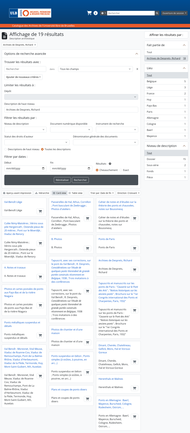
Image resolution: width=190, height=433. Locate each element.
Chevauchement (108, 170)
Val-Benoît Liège (13, 202)
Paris (166, 112)
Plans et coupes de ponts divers (69, 389)
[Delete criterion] (137, 69)
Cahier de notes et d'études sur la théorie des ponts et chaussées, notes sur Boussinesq (117, 205)
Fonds (166, 171)
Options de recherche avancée (25, 54)
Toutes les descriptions (58, 149)
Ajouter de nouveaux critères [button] (22, 77)
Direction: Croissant (127, 193)
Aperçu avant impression (17, 193)
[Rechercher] (131, 13)
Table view (75, 193)
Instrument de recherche (110, 123)
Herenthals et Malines (111, 378)
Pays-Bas (166, 106)
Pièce (166, 178)
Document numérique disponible (68, 123)
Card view (59, 193)
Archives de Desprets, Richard (115, 260)
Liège (166, 88)
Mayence (166, 136)
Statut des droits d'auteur (18, 136)
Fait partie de (156, 45)
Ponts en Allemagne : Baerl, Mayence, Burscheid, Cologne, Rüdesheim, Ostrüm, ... (115, 404)
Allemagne (166, 118)
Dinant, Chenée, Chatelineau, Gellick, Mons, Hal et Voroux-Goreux (115, 349)
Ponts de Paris (107, 239)
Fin (51, 162)
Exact (126, 170)
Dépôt (7, 91)
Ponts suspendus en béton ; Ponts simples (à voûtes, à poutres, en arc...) (70, 359)
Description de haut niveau (19, 104)
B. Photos (56, 239)
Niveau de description (16, 123)
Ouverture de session (174, 13)
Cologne (166, 124)
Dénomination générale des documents (95, 136)
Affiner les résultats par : (166, 35)
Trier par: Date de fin (101, 193)
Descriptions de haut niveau (23, 149)
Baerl (166, 130)
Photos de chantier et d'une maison (67, 331)
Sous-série (166, 165)
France (166, 94)
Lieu (149, 68)
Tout (149, 52)
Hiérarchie (42, 193)
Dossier (166, 159)
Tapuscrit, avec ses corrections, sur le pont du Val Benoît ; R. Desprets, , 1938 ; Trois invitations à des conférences (71, 271)
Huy (166, 100)
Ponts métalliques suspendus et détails (22, 324)
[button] (89, 13)
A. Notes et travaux (15, 267)
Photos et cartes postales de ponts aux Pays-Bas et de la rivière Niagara (23, 292)
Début (7, 162)
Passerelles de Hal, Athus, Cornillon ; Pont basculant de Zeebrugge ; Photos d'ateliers (71, 205)
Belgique (166, 82)
